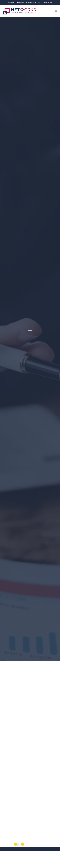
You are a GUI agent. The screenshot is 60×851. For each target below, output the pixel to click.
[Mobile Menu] (56, 11)
